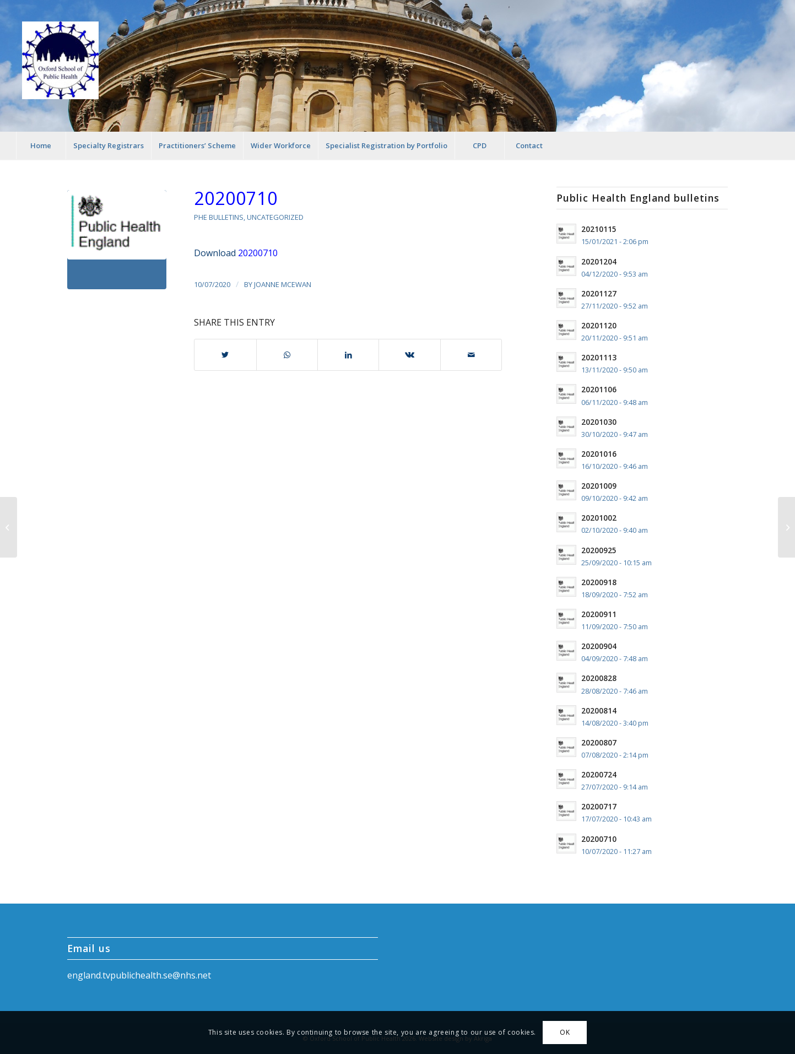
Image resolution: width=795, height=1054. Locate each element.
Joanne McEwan (282, 284)
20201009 (598, 485)
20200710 (236, 198)
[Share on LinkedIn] (348, 354)
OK (565, 1032)
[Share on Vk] (409, 354)
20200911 (598, 614)
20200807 (598, 742)
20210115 (598, 229)
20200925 (598, 550)
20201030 (598, 422)
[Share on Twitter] (225, 354)
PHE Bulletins (219, 217)
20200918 (598, 582)
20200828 (598, 678)
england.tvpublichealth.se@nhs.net (139, 975)
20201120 (598, 325)
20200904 (598, 646)
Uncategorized (275, 217)
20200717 (598, 806)
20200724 (598, 774)
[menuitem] (41, 145)
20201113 (598, 357)
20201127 (598, 293)
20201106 (598, 389)
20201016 (598, 453)
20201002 (598, 517)
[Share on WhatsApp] (287, 354)
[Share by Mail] (471, 354)
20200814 (598, 710)
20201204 (598, 261)
